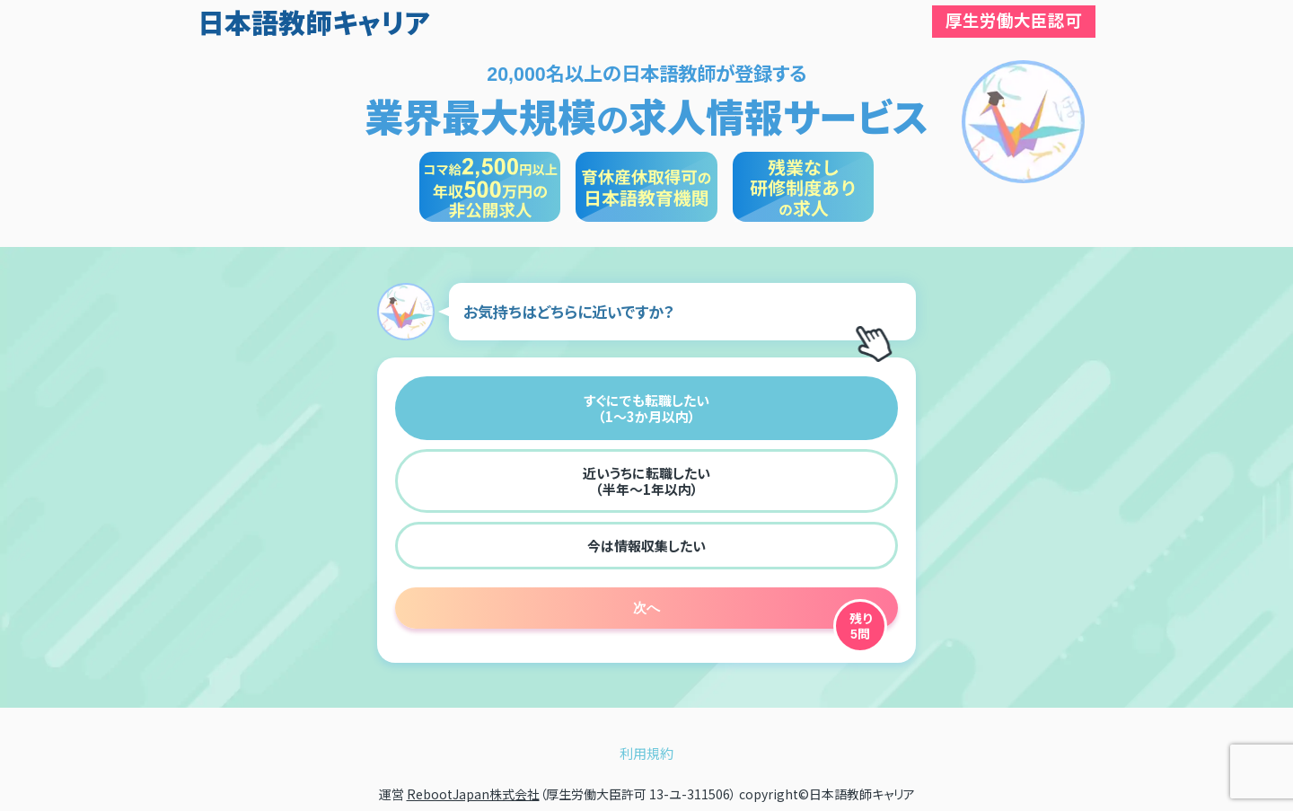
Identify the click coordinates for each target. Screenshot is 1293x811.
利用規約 (646, 753)
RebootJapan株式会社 (473, 794)
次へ (646, 607)
